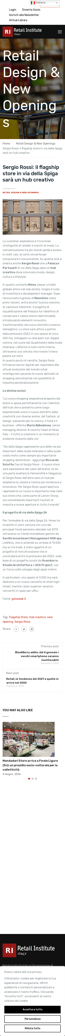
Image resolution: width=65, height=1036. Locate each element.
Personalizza (33, 1018)
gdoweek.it (19, 598)
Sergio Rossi (22, 621)
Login (12, 9)
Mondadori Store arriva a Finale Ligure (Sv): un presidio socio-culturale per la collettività (30, 765)
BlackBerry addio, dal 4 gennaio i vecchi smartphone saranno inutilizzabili (37, 656)
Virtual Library (18, 20)
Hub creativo (37, 617)
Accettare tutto (32, 1009)
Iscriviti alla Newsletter (24, 15)
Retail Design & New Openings (21, 192)
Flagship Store (18, 617)
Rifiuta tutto (32, 1028)
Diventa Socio (31, 9)
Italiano (38, 3)
